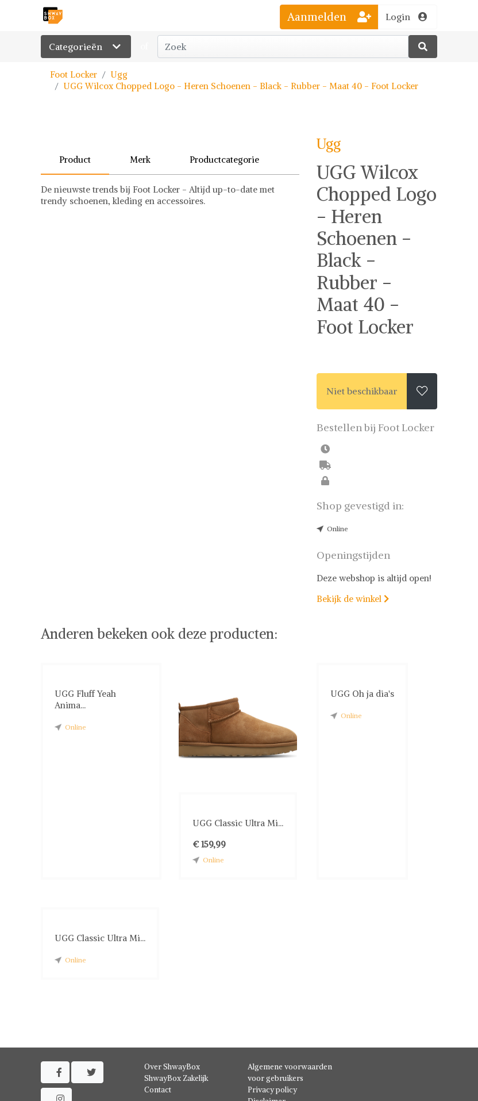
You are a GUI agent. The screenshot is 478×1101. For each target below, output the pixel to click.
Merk (140, 159)
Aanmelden (329, 17)
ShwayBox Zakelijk (176, 1078)
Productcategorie (224, 159)
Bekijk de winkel (353, 598)
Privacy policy (272, 1090)
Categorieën (86, 46)
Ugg (119, 74)
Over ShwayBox (172, 1067)
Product (75, 159)
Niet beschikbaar (362, 391)
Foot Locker (73, 74)
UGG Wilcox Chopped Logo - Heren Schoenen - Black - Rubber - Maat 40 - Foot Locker (240, 85)
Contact (157, 1090)
